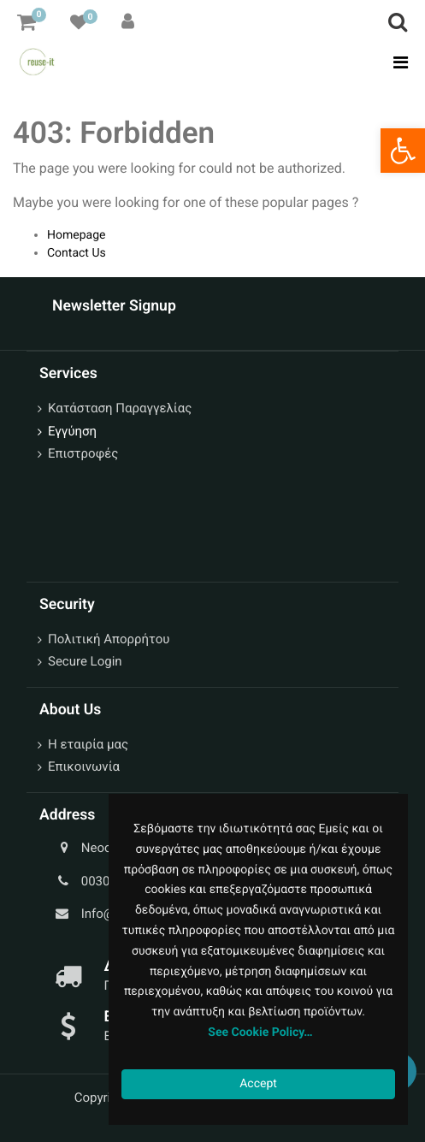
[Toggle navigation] (395, 62)
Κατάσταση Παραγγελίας (120, 408)
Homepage (76, 235)
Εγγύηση (72, 431)
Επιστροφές (83, 453)
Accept (258, 1084)
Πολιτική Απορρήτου (108, 639)
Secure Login (85, 661)
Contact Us (76, 253)
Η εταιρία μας (88, 744)
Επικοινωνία (84, 766)
